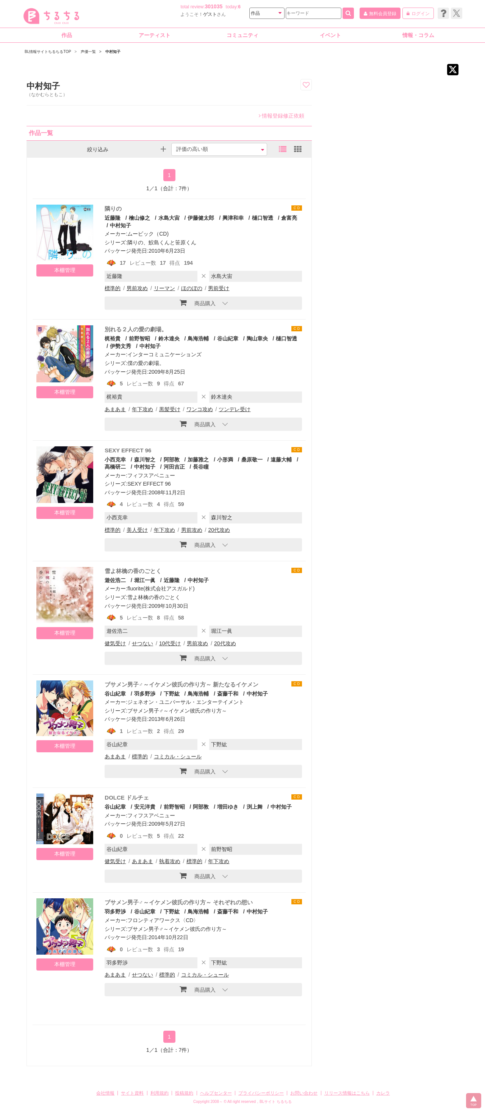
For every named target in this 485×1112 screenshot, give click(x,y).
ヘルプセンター (216, 1093)
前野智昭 (139, 338)
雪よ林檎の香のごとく (133, 571)
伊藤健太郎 (201, 218)
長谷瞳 (201, 467)
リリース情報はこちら (347, 1093)
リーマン (164, 288)
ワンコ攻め (199, 409)
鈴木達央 (169, 338)
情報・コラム (418, 35)
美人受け (137, 530)
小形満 (225, 460)
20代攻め (219, 530)
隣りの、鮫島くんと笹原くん (161, 242)
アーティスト (155, 35)
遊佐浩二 (115, 580)
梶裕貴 (112, 338)
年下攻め (142, 409)
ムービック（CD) (148, 234)
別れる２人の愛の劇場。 (136, 329)
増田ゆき (227, 807)
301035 (214, 6)
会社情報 (105, 1093)
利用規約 (159, 1093)
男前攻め (137, 288)
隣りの (113, 208)
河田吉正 (174, 467)
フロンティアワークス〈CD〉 (163, 920)
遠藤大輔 (281, 460)
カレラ (383, 1093)
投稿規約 (184, 1093)
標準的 (112, 288)
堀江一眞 (144, 580)
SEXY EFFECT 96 (128, 450)
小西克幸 (115, 460)
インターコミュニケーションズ (164, 354)
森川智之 (144, 460)
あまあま (115, 409)
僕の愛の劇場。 (145, 363)
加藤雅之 (198, 460)
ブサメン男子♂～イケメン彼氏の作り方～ (177, 711)
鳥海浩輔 (198, 338)
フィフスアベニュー (151, 475)
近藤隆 (112, 218)
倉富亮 (289, 218)
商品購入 (198, 302)
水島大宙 (169, 218)
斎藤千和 (227, 694)
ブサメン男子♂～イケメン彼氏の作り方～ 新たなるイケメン (181, 684)
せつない (142, 643)
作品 (66, 35)
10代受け (170, 643)
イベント (330, 35)
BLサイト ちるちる (276, 1102)
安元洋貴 (144, 807)
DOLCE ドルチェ (127, 797)
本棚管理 (64, 270)
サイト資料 (132, 1093)
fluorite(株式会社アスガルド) (160, 589)
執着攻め (169, 861)
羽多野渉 (144, 694)
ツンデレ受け (234, 409)
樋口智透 (262, 218)
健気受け (115, 643)
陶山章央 (257, 338)
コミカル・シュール (178, 756)
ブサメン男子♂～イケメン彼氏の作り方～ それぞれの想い (178, 902)
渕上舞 (255, 807)
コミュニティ (242, 35)
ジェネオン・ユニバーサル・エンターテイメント (185, 702)
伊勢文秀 (120, 346)
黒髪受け (169, 409)
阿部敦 (172, 460)
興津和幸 (233, 218)
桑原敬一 (252, 460)
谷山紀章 (227, 338)
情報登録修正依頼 (281, 116)
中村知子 (120, 225)
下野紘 (172, 694)
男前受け (218, 288)
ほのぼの (191, 288)
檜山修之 (139, 218)
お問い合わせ (304, 1093)
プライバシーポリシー (261, 1093)
